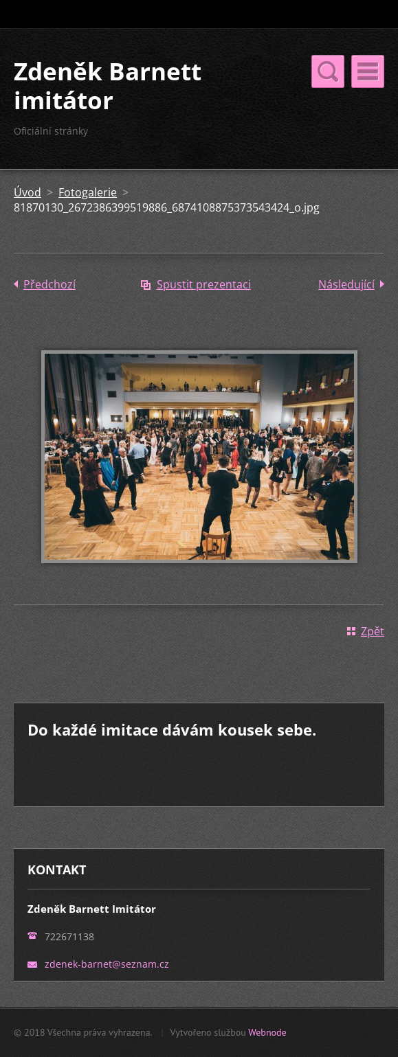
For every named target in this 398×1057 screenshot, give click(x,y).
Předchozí (49, 284)
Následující (346, 284)
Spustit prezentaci (204, 284)
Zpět (372, 631)
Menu (367, 71)
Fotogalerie (87, 192)
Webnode (267, 1032)
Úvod (27, 192)
